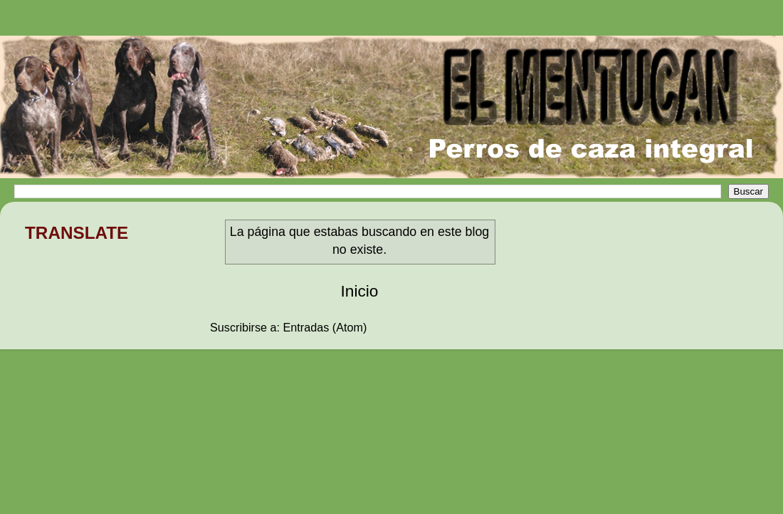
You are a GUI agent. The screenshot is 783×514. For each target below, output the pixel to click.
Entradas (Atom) (325, 327)
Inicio (360, 291)
